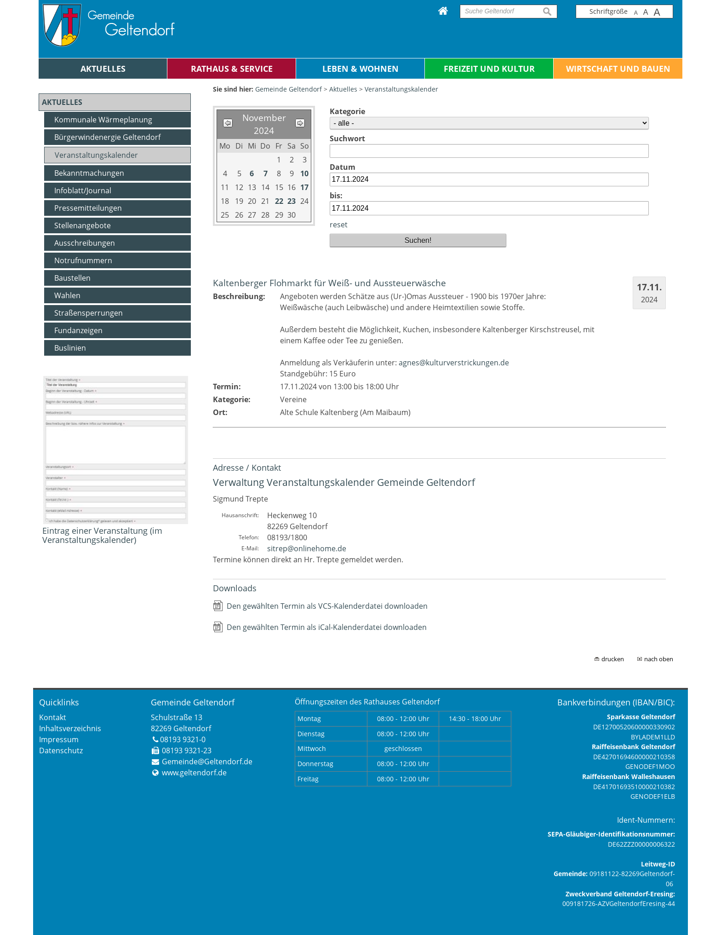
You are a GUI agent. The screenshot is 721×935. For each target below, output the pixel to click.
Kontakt (52, 717)
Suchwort (347, 138)
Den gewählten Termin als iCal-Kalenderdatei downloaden (327, 627)
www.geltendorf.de (194, 773)
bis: (336, 195)
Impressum (59, 739)
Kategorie (347, 111)
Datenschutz (61, 750)
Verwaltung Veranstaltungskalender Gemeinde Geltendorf (344, 482)
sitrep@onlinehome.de (306, 548)
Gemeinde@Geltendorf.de (207, 761)
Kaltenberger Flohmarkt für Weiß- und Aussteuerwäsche (329, 283)
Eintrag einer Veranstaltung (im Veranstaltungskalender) (102, 535)
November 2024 (264, 124)
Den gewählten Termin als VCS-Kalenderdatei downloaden (327, 606)
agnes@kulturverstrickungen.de (454, 363)
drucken (612, 659)
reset (339, 224)
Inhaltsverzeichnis (70, 728)
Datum (342, 167)
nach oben (658, 659)
